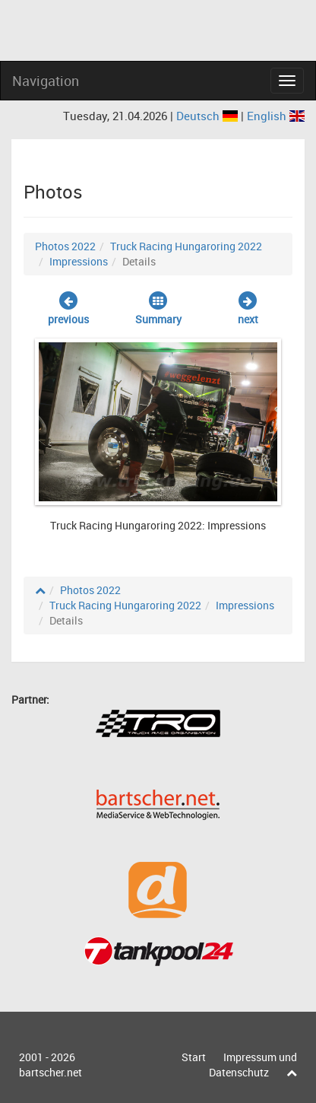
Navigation (45, 81)
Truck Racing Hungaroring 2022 (186, 246)
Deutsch (208, 115)
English (276, 115)
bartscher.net (50, 1072)
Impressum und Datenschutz (253, 1064)
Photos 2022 (65, 246)
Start (194, 1057)
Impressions (78, 261)
